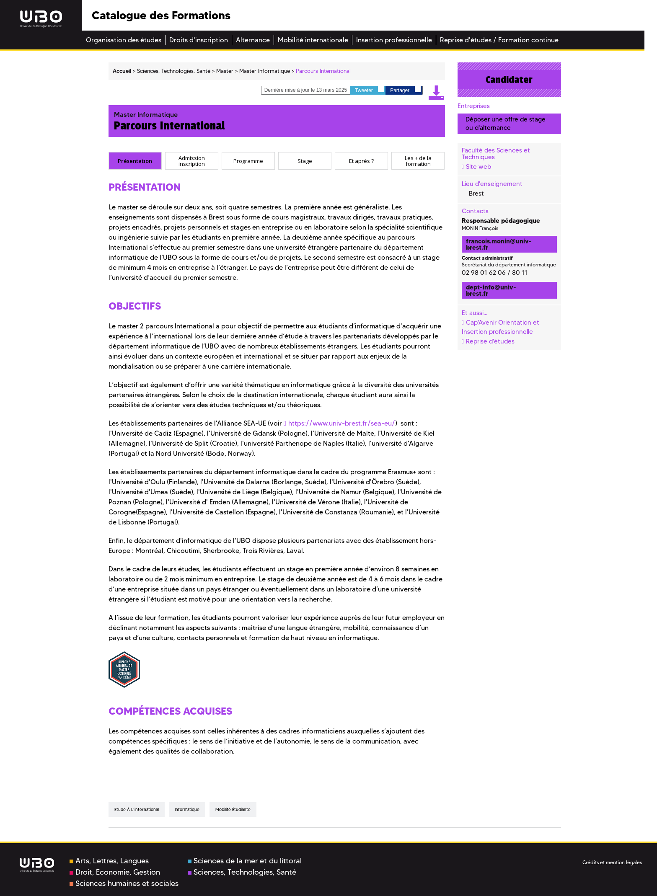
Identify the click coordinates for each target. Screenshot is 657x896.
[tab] (135, 161)
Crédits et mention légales (612, 862)
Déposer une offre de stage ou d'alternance (506, 123)
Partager (405, 89)
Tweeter (369, 89)
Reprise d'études (490, 341)
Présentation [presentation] (135, 160)
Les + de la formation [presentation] (418, 161)
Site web (478, 166)
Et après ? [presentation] (361, 160)
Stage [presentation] (304, 160)
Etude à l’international (136, 809)
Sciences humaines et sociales (124, 883)
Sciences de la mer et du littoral (245, 860)
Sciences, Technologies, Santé (242, 872)
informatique (187, 809)
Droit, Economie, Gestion (115, 872)
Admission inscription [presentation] (191, 161)
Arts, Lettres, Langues (109, 860)
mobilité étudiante (233, 809)
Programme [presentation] (248, 160)
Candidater (509, 79)
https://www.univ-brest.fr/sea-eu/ (341, 423)
